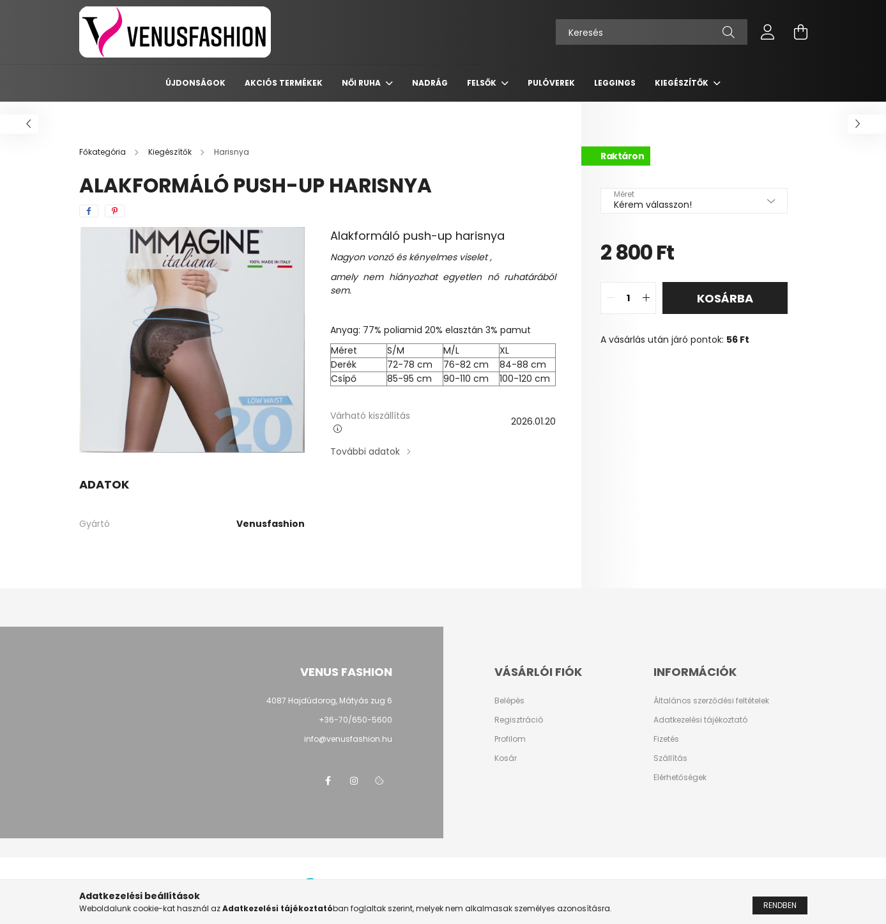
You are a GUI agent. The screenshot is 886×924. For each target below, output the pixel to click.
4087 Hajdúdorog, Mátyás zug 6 (329, 700)
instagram (354, 781)
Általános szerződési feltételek (711, 700)
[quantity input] (628, 298)
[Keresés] (651, 32)
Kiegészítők (682, 82)
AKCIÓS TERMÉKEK (284, 82)
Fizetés (666, 739)
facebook (328, 781)
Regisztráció (518, 720)
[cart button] (801, 32)
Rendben (780, 909)
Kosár (505, 758)
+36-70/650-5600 (355, 719)
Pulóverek (551, 82)
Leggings (615, 82)
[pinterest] (115, 211)
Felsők (482, 82)
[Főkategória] (103, 151)
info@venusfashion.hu (348, 738)
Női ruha (362, 82)
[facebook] (88, 211)
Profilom (510, 739)
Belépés (509, 700)
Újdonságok (195, 82)
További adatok (365, 451)
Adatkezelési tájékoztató (700, 720)
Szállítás (670, 758)
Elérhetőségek (680, 777)
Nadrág (430, 82)
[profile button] (768, 32)
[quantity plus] (645, 298)
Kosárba (725, 298)
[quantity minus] (610, 298)
